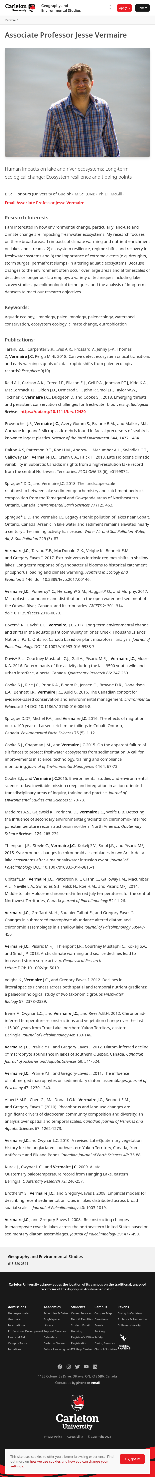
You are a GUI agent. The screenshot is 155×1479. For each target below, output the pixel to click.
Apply (122, 8)
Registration (79, 1345)
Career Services (81, 1315)
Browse (141, 21)
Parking (99, 1333)
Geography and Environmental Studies (62, 8)
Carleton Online (54, 1345)
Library (48, 1327)
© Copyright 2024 (99, 1438)
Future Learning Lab (57, 1351)
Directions (101, 1321)
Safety (98, 1339)
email (95, 1384)
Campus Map (103, 1315)
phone (81, 1384)
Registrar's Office (82, 1339)
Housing (76, 1333)
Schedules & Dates (56, 1315)
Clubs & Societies (105, 1351)
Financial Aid (16, 1339)
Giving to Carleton (130, 1315)
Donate (141, 8)
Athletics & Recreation (132, 1321)
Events (98, 1327)
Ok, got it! (132, 1459)
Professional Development (25, 1333)
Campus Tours (17, 1345)
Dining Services (104, 1345)
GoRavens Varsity (129, 1327)
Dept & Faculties (82, 1321)
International (17, 1327)
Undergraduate (18, 1315)
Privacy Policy (53, 1438)
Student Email (80, 1327)
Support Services (55, 1333)
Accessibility (75, 1438)
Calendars (50, 1339)
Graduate (14, 1321)
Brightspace (52, 1321)
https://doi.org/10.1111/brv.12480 (53, 413)
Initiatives (14, 1351)
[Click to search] (110, 8)
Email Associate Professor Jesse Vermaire (44, 204)
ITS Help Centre (81, 1351)
